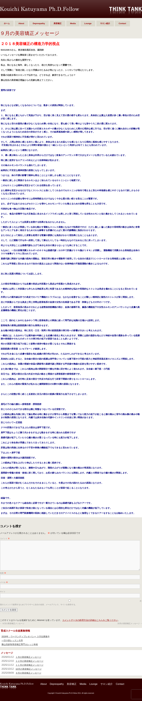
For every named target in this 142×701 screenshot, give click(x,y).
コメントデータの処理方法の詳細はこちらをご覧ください (90, 620)
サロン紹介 (105, 23)
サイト (2, 592)
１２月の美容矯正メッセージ (29, 661)
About (21, 23)
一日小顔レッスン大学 (12, 640)
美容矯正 (58, 23)
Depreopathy (39, 23)
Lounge (87, 23)
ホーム (7, 23)
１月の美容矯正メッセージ (28, 657)
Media (73, 23)
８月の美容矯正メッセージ (12, 623)
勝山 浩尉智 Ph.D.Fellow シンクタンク (39, 9)
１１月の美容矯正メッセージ (29, 665)
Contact (122, 23)
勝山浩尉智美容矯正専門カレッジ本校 (20, 644)
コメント (5, 538)
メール (4, 582)
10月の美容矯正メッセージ (129, 623)
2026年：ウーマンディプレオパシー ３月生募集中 (26, 636)
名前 (3, 573)
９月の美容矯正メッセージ (28, 673)
